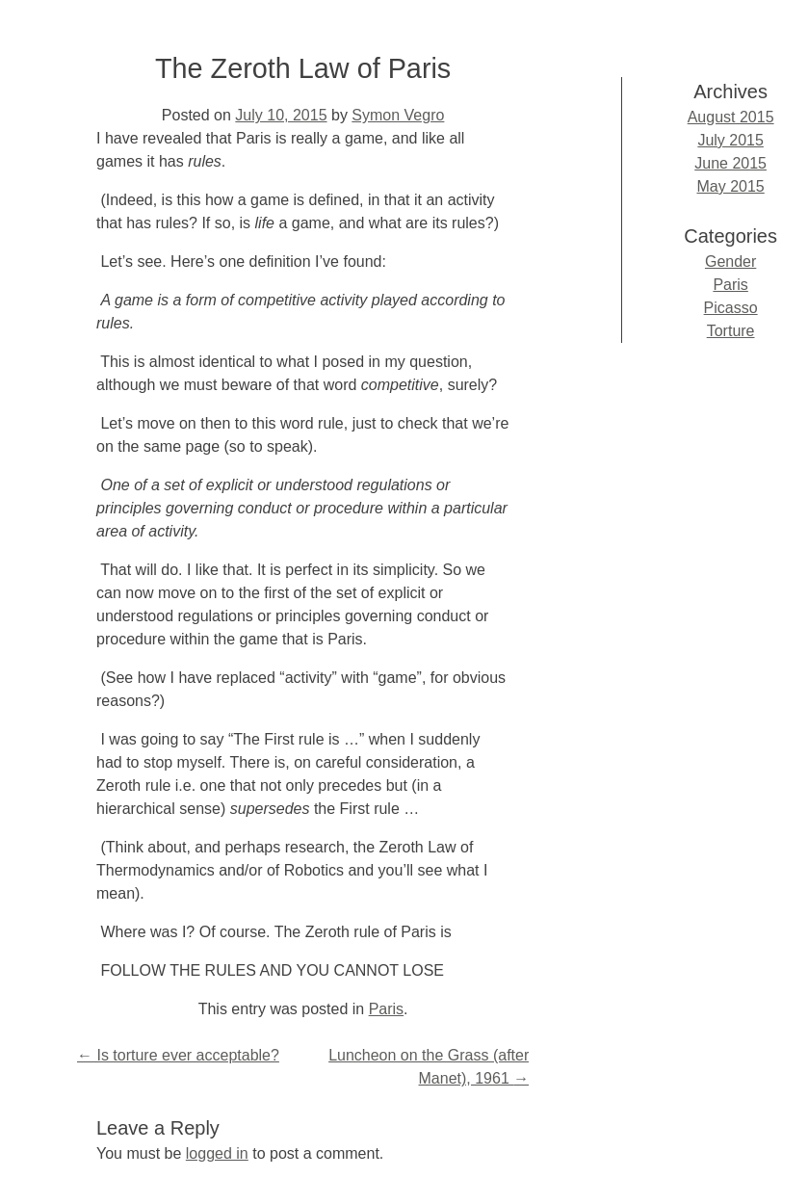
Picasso (731, 308)
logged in (217, 1153)
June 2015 (730, 163)
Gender (730, 261)
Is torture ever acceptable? (178, 1055)
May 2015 (730, 186)
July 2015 (730, 140)
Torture (731, 331)
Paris (386, 1009)
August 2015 (731, 117)
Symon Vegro (398, 115)
